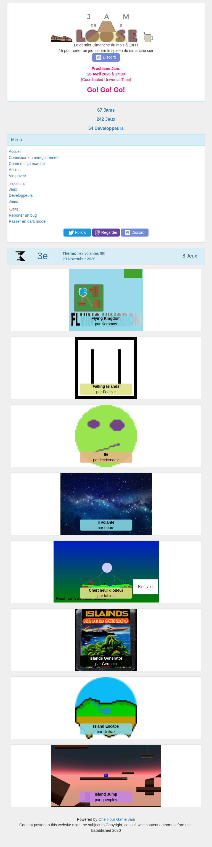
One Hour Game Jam (116, 819)
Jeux (13, 189)
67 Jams (106, 110)
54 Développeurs (106, 128)
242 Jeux (106, 119)
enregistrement (46, 157)
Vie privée (17, 176)
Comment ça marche (27, 163)
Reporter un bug (23, 215)
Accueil (15, 151)
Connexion (18, 157)
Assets (14, 169)
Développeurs (21, 195)
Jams (13, 201)
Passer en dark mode (27, 221)
